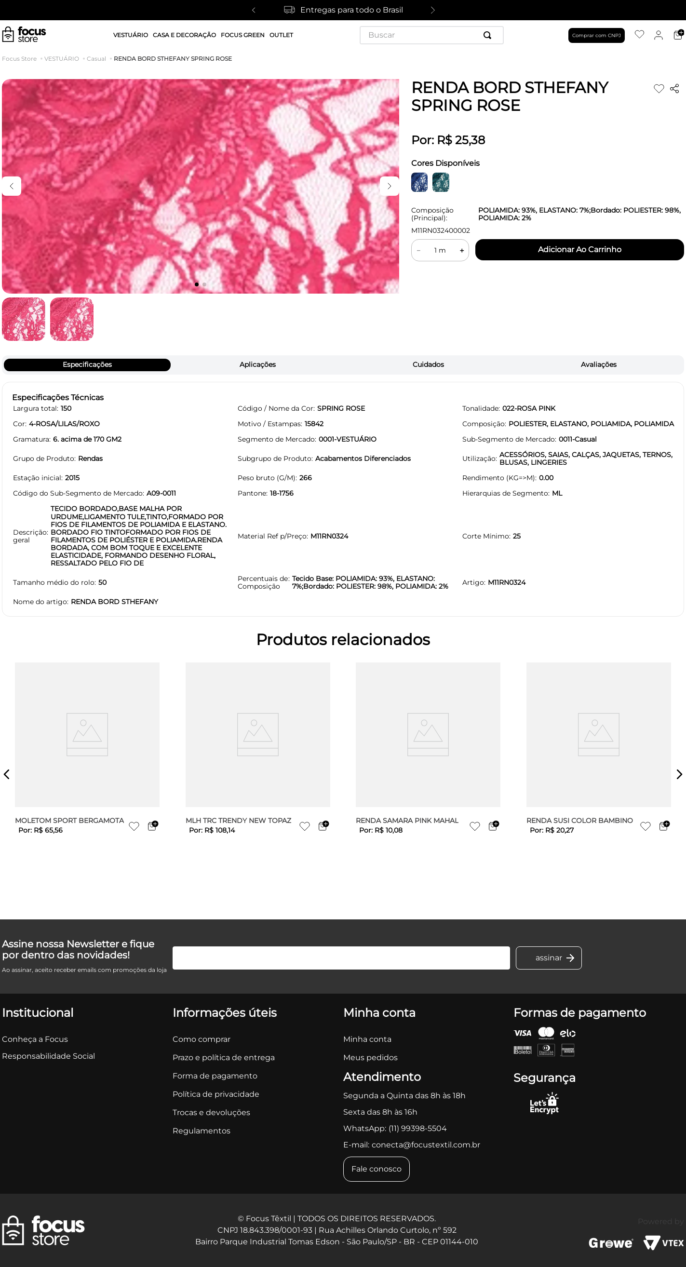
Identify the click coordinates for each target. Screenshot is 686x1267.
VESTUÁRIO (61, 58)
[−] (418, 250)
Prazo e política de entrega (224, 1057)
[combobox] (432, 35)
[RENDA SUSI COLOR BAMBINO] (598, 774)
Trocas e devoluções (211, 1112)
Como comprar (201, 1039)
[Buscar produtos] (489, 35)
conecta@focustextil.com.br (426, 1144)
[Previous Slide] (253, 10)
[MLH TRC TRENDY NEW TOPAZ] (258, 774)
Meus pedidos (370, 1057)
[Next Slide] (433, 10)
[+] (461, 250)
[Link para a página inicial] (21, 58)
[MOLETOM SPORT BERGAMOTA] (87, 774)
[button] (7, 774)
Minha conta (367, 1039)
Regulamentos (201, 1130)
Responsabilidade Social (48, 1056)
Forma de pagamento (215, 1075)
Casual (96, 58)
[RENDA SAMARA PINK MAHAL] (428, 774)
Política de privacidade (216, 1094)
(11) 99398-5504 (418, 1128)
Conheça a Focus (35, 1039)
